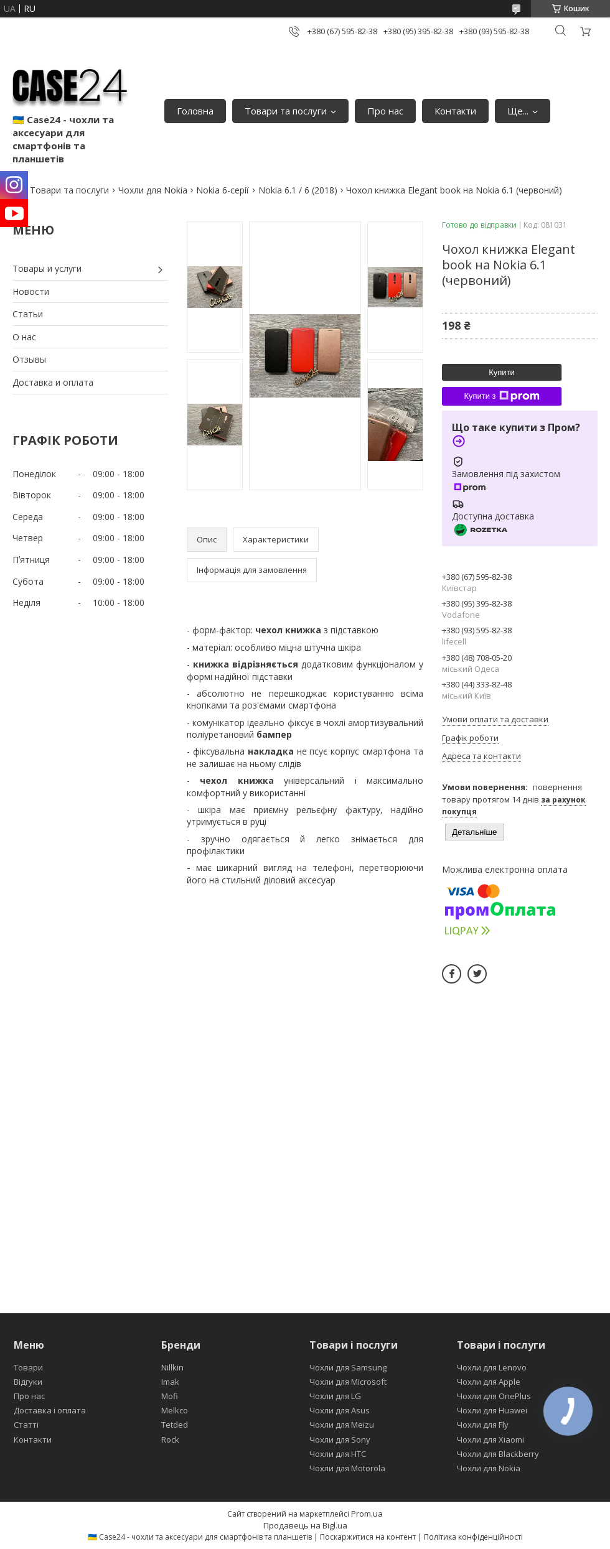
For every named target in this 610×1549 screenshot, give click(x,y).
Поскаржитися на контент (368, 1537)
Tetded (174, 1424)
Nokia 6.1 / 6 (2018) (297, 190)
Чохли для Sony (339, 1439)
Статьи (27, 314)
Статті (26, 1424)
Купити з (501, 396)
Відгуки (28, 1381)
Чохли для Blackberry (498, 1453)
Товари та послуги (286, 111)
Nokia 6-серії (222, 190)
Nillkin (172, 1367)
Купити (502, 372)
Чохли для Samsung (348, 1367)
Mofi (169, 1396)
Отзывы (29, 359)
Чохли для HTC (337, 1453)
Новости (30, 291)
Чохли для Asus (339, 1410)
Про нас (385, 111)
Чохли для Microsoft (348, 1381)
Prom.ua (367, 1513)
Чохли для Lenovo (492, 1367)
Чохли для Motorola (347, 1468)
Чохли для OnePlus (494, 1396)
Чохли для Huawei (492, 1410)
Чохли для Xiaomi (490, 1439)
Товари (28, 1367)
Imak (170, 1381)
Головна (195, 111)
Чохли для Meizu (341, 1424)
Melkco (174, 1410)
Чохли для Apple (488, 1381)
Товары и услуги (47, 268)
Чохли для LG (335, 1396)
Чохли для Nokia (152, 190)
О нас (24, 337)
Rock (170, 1439)
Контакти (455, 111)
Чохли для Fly (483, 1424)
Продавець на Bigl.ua (305, 1525)
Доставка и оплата (52, 382)
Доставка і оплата (50, 1410)
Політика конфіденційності (473, 1537)
